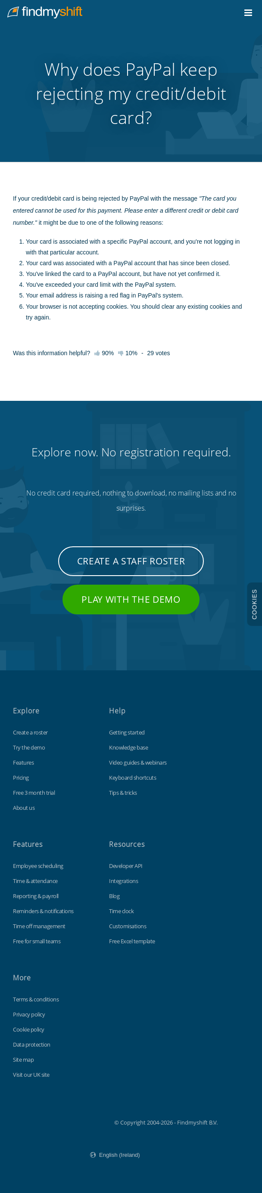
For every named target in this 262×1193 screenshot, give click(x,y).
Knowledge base (128, 747)
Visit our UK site (31, 1074)
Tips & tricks (123, 792)
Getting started (127, 732)
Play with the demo (131, 599)
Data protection (31, 1044)
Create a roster (30, 732)
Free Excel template (132, 941)
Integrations (123, 881)
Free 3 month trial (34, 792)
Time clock (121, 911)
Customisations (127, 926)
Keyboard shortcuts (132, 777)
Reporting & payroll (36, 896)
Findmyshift (71, 1121)
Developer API (126, 866)
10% (127, 353)
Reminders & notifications (43, 911)
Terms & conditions (36, 999)
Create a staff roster (131, 561)
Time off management (39, 926)
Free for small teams (36, 941)
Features (23, 762)
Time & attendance (35, 881)
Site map (23, 1059)
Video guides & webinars (138, 762)
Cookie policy (28, 1029)
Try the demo (29, 747)
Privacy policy (29, 1014)
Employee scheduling (38, 866)
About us (23, 808)
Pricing (21, 777)
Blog (114, 896)
